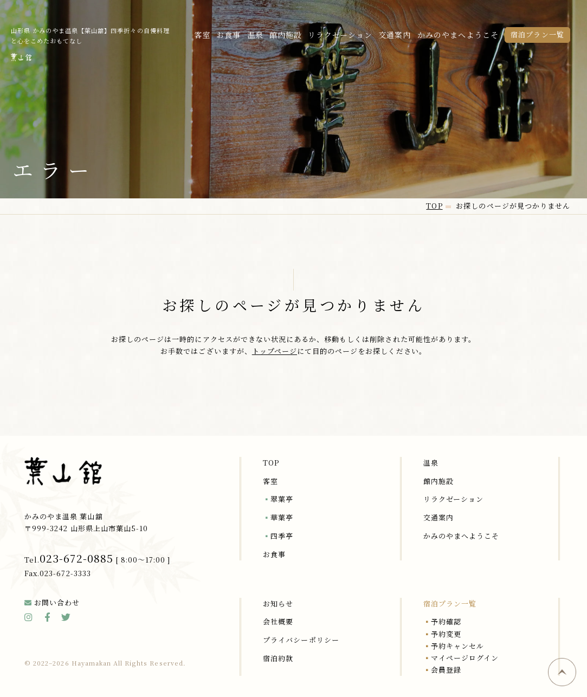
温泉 (255, 34)
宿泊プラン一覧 (537, 34)
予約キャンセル (457, 646)
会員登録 (446, 669)
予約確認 (446, 621)
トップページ (274, 351)
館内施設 (285, 34)
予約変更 (446, 634)
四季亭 (281, 536)
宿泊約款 (278, 658)
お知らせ (278, 603)
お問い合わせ (57, 602)
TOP (271, 462)
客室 (202, 34)
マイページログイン (465, 658)
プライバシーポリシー (301, 640)
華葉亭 (281, 517)
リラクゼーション (340, 34)
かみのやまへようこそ (458, 34)
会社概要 (278, 621)
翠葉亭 (281, 499)
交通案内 (394, 34)
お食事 (228, 34)
